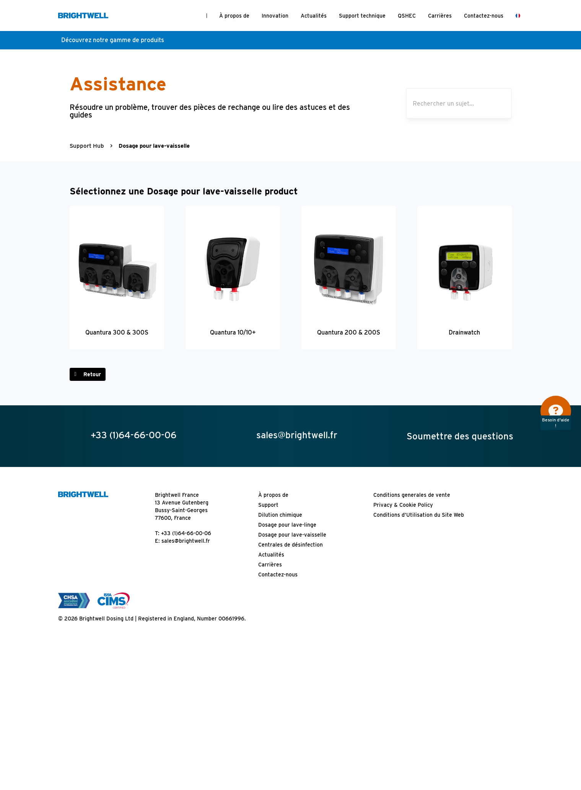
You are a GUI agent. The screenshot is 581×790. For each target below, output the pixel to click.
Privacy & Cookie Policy (403, 505)
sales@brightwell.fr (185, 541)
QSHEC (407, 16)
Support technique (362, 16)
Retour (92, 374)
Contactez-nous (483, 16)
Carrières (440, 16)
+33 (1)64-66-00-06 (186, 533)
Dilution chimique (280, 515)
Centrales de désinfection (290, 545)
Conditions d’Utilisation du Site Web (418, 515)
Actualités (314, 16)
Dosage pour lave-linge (287, 525)
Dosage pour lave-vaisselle (292, 535)
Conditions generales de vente (411, 495)
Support (268, 505)
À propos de (234, 16)
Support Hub (87, 145)
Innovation (275, 16)
